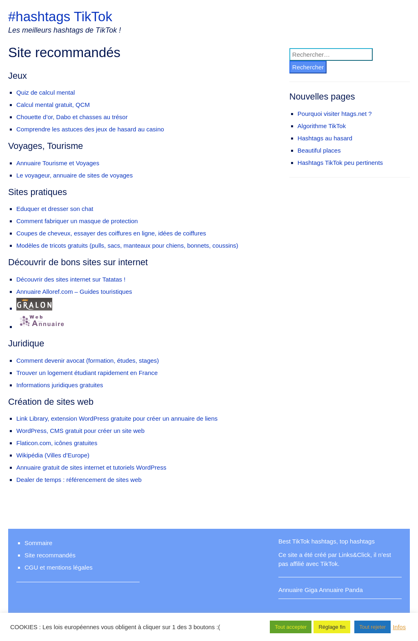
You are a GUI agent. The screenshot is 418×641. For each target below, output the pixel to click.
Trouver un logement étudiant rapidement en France (87, 372)
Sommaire (38, 542)
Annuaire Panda (341, 589)
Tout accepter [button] (291, 627)
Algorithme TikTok (322, 125)
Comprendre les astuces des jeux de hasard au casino (90, 129)
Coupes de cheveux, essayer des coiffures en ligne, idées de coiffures (111, 233)
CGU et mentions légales (58, 567)
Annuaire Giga (298, 589)
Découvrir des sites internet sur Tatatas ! (70, 279)
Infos (399, 627)
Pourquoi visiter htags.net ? (335, 113)
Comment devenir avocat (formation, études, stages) (87, 360)
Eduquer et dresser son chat (54, 208)
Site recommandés (50, 555)
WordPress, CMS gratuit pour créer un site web (80, 430)
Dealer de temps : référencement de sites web (79, 479)
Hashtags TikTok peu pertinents (340, 162)
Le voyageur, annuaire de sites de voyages (74, 175)
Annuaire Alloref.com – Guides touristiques (74, 291)
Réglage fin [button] (331, 627)
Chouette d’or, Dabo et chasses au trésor (72, 116)
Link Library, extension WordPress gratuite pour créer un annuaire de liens (117, 418)
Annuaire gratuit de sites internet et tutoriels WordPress (91, 467)
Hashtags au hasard (325, 138)
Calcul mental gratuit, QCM (53, 104)
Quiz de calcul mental (45, 92)
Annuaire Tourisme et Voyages (57, 163)
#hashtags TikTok (60, 16)
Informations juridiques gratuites (59, 384)
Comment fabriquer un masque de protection (77, 220)
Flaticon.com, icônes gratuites (56, 442)
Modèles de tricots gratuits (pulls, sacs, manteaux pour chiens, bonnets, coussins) (127, 245)
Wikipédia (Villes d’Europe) (52, 455)
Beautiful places (319, 150)
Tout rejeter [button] (372, 627)
